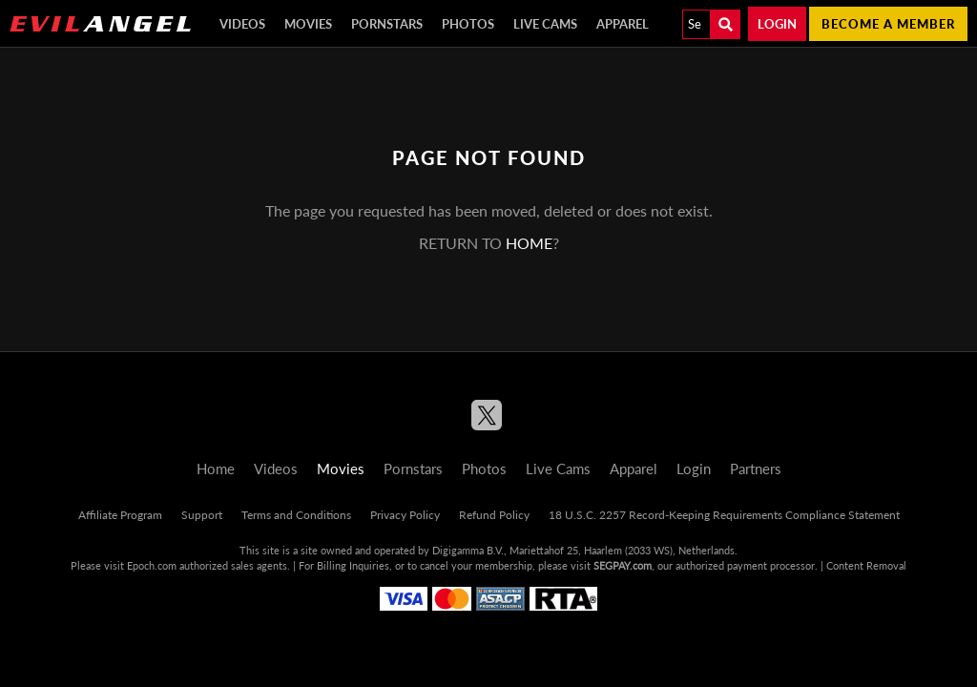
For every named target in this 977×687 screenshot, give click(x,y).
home (529, 243)
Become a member (888, 23)
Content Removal (866, 565)
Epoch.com (152, 565)
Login (777, 23)
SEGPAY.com (622, 565)
